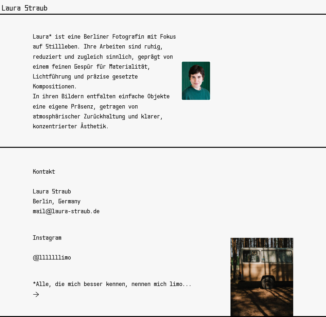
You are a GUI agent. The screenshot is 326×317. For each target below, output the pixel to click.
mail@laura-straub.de (66, 211)
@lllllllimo (52, 257)
